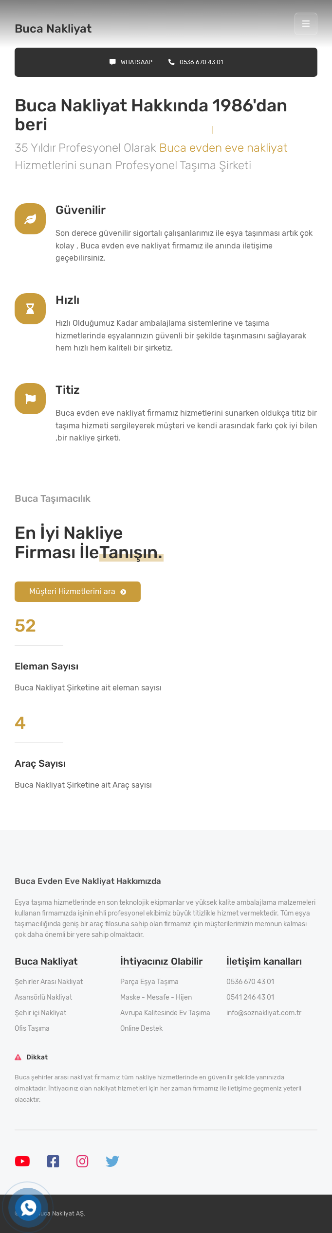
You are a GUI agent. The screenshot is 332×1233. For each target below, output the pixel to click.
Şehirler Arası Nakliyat (49, 982)
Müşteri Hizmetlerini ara (77, 591)
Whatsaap (131, 62)
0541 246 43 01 (250, 997)
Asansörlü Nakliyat (43, 997)
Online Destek (141, 1028)
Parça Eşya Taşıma (149, 982)
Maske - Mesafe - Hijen (156, 997)
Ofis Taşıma (32, 1028)
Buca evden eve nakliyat (223, 148)
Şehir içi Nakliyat (40, 1013)
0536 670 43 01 (195, 62)
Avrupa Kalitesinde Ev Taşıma (165, 1013)
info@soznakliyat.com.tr (263, 1013)
